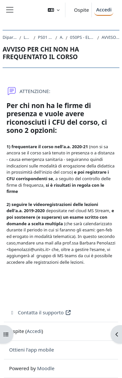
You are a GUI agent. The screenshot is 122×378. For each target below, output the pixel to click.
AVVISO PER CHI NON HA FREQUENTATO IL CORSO (110, 37)
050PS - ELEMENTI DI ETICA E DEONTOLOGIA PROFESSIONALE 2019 (82, 37)
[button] (54, 10)
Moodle (45, 368)
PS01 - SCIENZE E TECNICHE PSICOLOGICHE (45, 37)
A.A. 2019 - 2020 (61, 37)
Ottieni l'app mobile (31, 349)
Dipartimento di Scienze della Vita (10, 37)
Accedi (104, 9)
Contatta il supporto (40, 312)
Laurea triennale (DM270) (27, 37)
